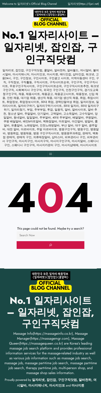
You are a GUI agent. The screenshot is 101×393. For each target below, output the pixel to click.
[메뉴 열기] (50, 154)
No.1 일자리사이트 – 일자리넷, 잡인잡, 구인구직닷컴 (50, 47)
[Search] (51, 245)
